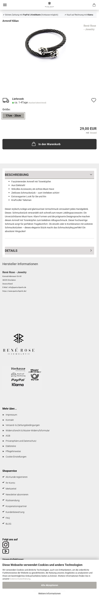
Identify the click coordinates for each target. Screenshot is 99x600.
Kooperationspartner (16, 506)
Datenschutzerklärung (20, 579)
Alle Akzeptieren (49, 585)
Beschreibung (17, 175)
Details (11, 251)
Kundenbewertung (15, 512)
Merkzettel (11, 488)
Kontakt (10, 420)
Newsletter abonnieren (17, 494)
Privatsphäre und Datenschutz (21, 441)
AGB (8, 435)
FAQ (8, 518)
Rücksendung (12, 500)
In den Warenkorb (46, 143)
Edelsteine (11, 446)
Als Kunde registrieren (17, 477)
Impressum (11, 414)
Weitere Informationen (49, 593)
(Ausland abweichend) (37, 103)
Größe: (6, 109)
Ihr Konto (10, 483)
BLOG (8, 523)
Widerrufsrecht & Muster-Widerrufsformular (28, 430)
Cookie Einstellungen (16, 456)
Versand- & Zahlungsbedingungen (23, 425)
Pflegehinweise (13, 451)
